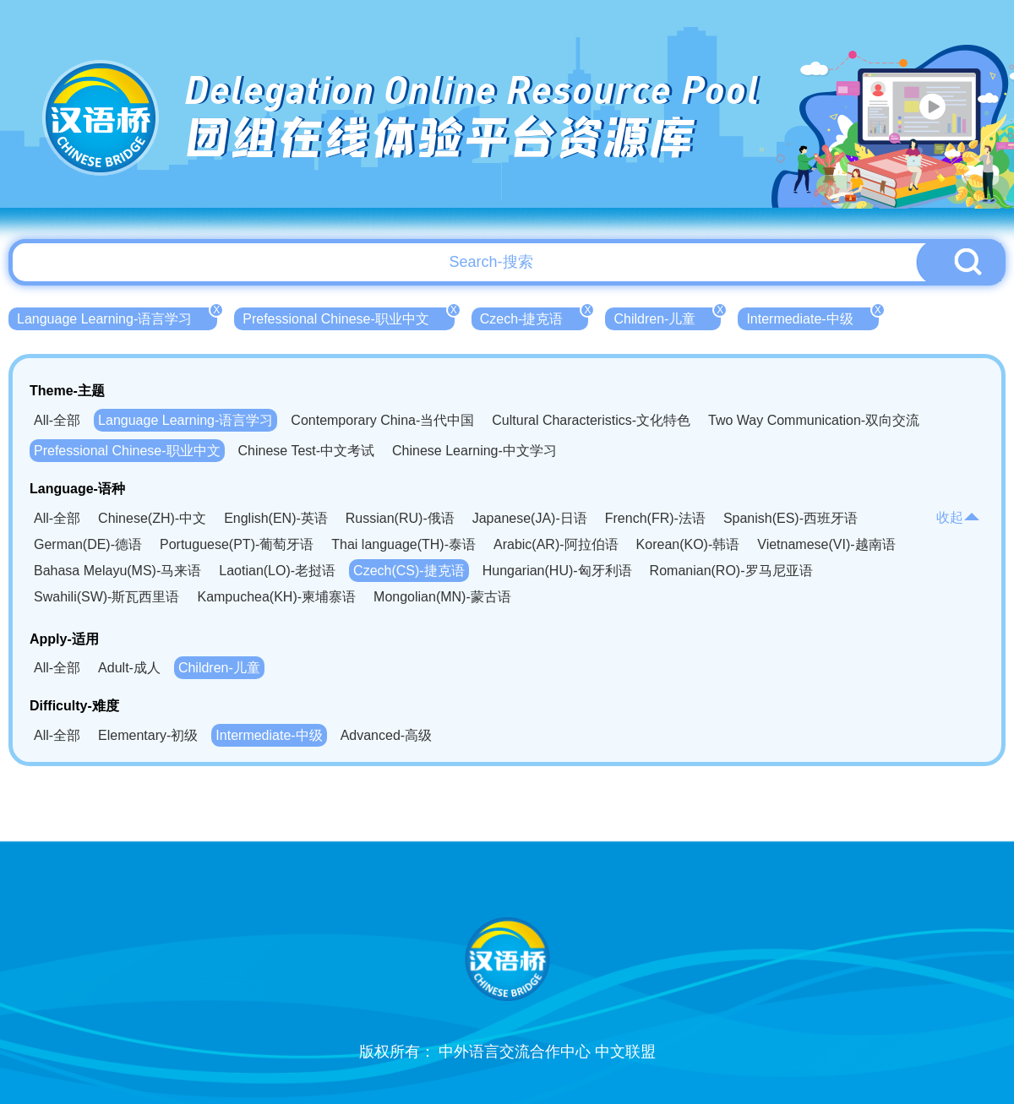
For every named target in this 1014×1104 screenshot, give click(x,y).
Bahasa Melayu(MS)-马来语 (117, 570)
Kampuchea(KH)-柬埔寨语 (276, 597)
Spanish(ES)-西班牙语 (790, 518)
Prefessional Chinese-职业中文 (349, 316)
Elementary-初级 (148, 735)
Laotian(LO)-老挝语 (277, 570)
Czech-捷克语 (534, 316)
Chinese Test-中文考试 (306, 450)
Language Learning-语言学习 (117, 316)
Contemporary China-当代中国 (382, 420)
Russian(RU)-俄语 (400, 518)
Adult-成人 (129, 668)
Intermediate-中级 (812, 316)
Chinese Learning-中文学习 (474, 450)
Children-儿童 (667, 316)
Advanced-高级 (387, 735)
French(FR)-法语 (655, 518)
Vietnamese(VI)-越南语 (826, 544)
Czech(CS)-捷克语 (409, 570)
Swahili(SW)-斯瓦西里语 (106, 597)
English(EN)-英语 (276, 518)
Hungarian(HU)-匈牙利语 (557, 570)
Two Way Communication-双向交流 (813, 420)
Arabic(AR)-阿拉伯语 (556, 544)
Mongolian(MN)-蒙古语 (442, 597)
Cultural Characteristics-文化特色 (591, 420)
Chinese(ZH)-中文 (152, 518)
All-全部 (57, 420)
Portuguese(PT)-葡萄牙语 (236, 544)
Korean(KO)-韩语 (688, 544)
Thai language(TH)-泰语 (403, 544)
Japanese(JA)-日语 (529, 518)
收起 (958, 517)
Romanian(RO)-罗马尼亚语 (731, 570)
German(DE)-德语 (88, 544)
